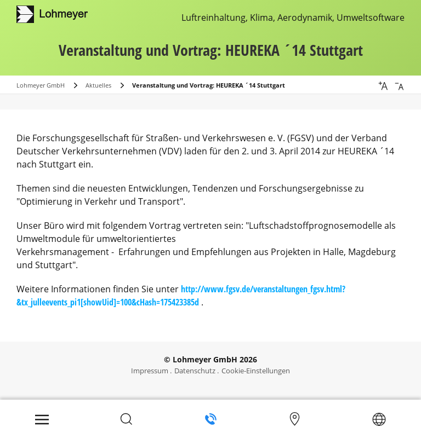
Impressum (149, 371)
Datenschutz (194, 371)
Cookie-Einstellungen (255, 371)
